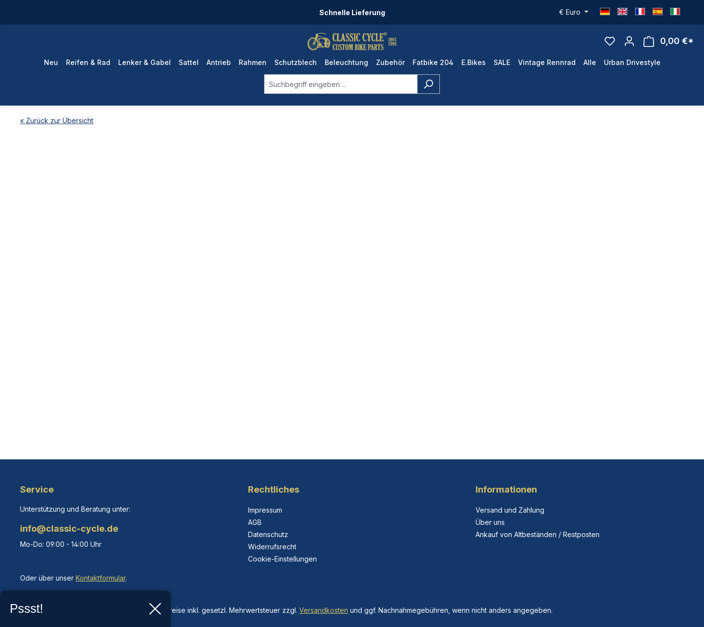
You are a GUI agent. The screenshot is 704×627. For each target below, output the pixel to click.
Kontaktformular (100, 578)
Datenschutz (268, 534)
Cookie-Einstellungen (282, 559)
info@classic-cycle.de (69, 528)
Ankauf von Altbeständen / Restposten (538, 534)
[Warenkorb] (668, 47)
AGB (255, 522)
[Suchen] (428, 96)
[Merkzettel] (610, 47)
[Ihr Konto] (629, 47)
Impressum (265, 510)
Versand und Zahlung (510, 510)
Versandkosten (323, 610)
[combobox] (340, 96)
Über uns (490, 522)
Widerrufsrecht (272, 546)
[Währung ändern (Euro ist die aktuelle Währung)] (573, 12)
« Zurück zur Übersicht (56, 132)
